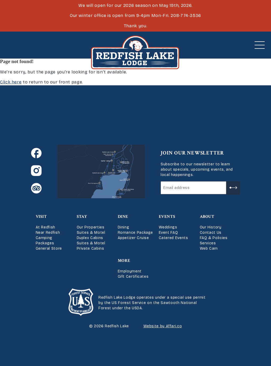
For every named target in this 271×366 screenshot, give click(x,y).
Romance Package (135, 232)
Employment (130, 271)
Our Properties (91, 227)
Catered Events (173, 238)
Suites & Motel (91, 232)
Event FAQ (168, 232)
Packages (45, 243)
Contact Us (211, 232)
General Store (49, 248)
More (124, 260)
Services (208, 243)
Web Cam (209, 248)
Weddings (168, 227)
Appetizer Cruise (133, 238)
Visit (41, 216)
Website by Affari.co (162, 326)
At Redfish (45, 227)
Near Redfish (48, 232)
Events (167, 216)
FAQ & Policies (214, 238)
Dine (123, 216)
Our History (211, 227)
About (207, 216)
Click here (10, 82)
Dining (123, 227)
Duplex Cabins (90, 238)
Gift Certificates (133, 276)
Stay (82, 216)
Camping (44, 238)
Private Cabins (90, 248)
